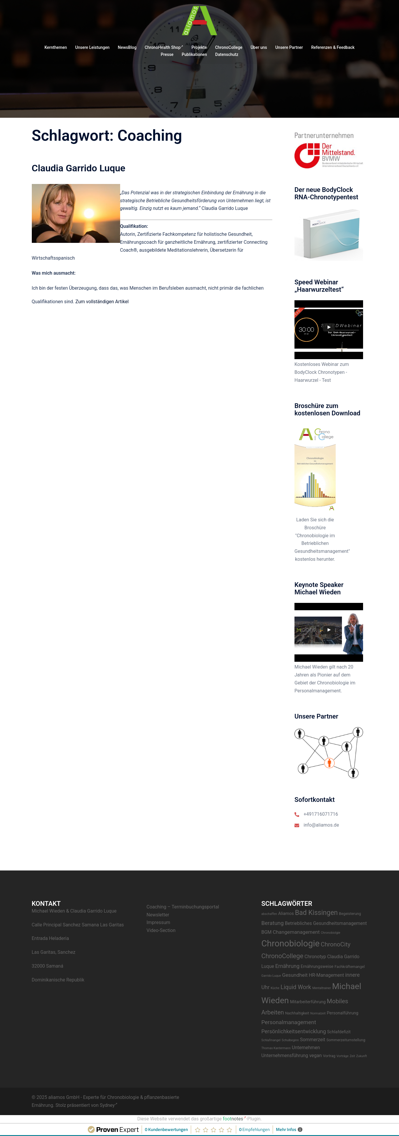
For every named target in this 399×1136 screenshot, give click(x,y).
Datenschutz (226, 54)
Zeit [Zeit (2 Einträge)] (352, 1056)
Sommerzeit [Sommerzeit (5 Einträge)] (312, 1039)
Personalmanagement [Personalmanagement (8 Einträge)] (288, 1022)
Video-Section (161, 930)
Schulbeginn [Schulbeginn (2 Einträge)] (290, 1040)
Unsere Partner (289, 47)
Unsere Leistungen (92, 47)
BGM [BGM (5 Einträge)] (266, 932)
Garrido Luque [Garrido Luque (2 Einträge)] (271, 976)
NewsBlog (127, 47)
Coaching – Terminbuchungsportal (183, 907)
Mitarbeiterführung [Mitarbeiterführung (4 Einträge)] (308, 1001)
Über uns (259, 47)
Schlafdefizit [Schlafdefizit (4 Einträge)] (339, 1031)
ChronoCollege (228, 47)
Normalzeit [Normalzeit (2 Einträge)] (318, 1013)
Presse (167, 54)
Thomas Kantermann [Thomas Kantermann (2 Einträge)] (276, 1048)
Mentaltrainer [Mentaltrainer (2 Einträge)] (321, 988)
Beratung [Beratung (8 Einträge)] (272, 923)
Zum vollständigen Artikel (102, 301)
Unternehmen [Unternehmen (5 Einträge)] (306, 1047)
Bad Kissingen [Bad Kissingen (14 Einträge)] (316, 913)
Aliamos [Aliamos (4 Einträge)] (286, 913)
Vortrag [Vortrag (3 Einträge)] (329, 1056)
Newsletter (158, 915)
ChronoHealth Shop (164, 47)
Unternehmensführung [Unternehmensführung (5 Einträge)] (284, 1055)
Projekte (199, 47)
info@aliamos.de (321, 825)
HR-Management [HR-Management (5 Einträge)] (326, 975)
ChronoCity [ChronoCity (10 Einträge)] (335, 944)
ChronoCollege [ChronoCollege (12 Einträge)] (282, 956)
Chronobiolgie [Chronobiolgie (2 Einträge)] (330, 933)
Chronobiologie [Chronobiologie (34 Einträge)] (290, 943)
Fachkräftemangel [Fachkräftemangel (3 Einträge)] (350, 966)
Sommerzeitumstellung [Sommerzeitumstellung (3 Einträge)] (345, 1040)
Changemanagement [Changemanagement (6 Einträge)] (296, 932)
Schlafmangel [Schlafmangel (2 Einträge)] (271, 1040)
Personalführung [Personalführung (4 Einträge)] (342, 1013)
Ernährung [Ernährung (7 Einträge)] (287, 966)
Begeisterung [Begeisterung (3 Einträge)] (350, 913)
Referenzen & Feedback (333, 47)
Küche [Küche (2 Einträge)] (275, 988)
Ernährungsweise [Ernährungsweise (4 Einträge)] (317, 966)
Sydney (109, 1105)
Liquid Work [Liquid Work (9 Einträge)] (296, 987)
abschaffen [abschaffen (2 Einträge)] (269, 914)
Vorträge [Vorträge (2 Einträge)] (343, 1056)
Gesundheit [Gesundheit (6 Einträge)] (295, 975)
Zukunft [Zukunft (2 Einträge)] (361, 1056)
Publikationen (194, 54)
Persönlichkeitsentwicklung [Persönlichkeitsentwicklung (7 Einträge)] (293, 1031)
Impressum (158, 922)
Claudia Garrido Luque (78, 168)
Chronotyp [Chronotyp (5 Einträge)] (315, 956)
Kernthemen (55, 47)
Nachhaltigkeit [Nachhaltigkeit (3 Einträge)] (297, 1013)
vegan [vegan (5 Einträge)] (315, 1055)
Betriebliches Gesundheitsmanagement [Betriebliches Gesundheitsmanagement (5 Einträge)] (326, 923)
